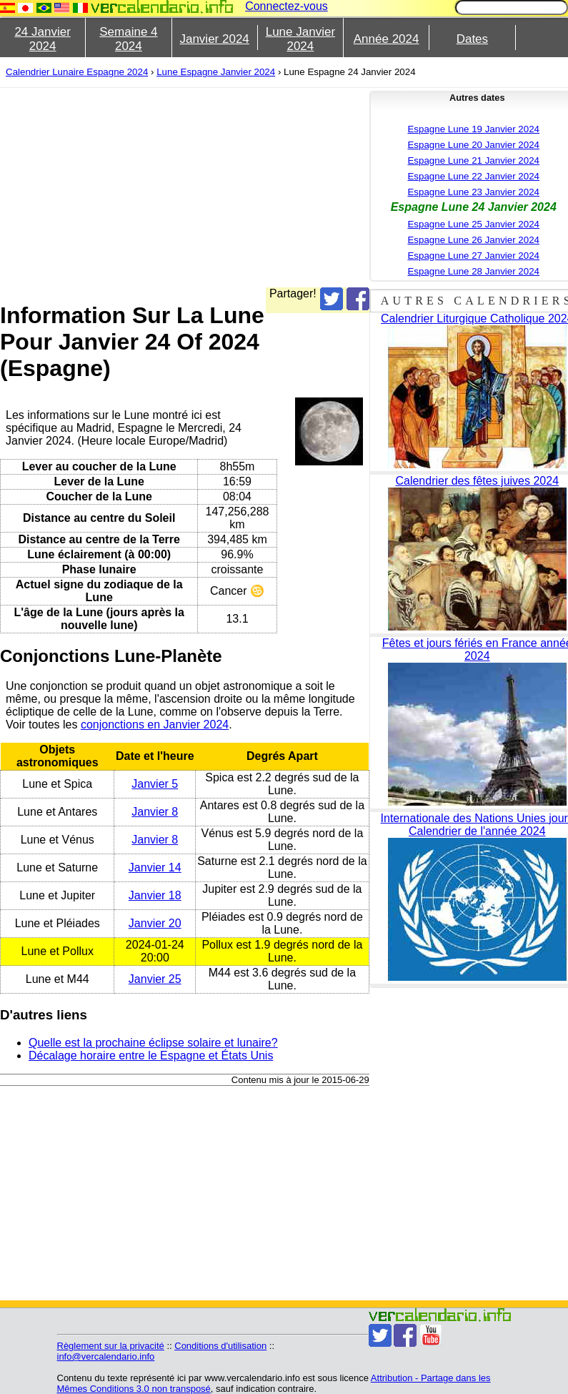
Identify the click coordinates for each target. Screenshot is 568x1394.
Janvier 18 (155, 895)
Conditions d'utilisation (220, 1345)
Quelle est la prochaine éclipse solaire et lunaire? (153, 1043)
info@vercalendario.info (106, 1356)
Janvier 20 (155, 923)
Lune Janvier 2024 (300, 39)
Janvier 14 (155, 867)
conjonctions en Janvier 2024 (155, 724)
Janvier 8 (154, 812)
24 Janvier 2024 (42, 39)
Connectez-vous (286, 6)
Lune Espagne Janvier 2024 (215, 71)
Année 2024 (386, 39)
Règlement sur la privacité (110, 1345)
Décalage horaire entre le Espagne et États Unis (151, 1055)
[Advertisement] (265, 187)
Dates (472, 39)
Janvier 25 (155, 979)
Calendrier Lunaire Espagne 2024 (77, 71)
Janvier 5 (154, 784)
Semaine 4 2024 (128, 39)
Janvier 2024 (214, 39)
